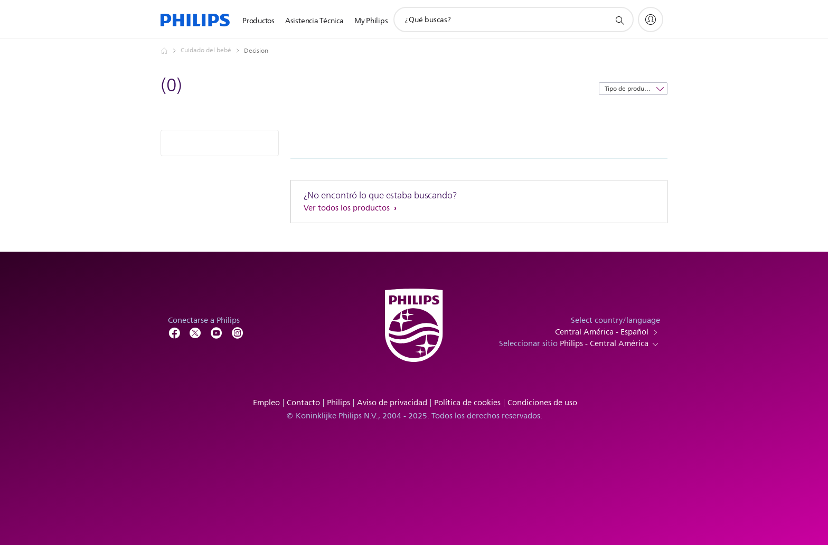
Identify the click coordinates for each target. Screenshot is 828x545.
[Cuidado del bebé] (212, 50)
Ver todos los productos (348, 208)
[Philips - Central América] (171, 50)
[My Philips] (650, 19)
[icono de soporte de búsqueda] (619, 20)
